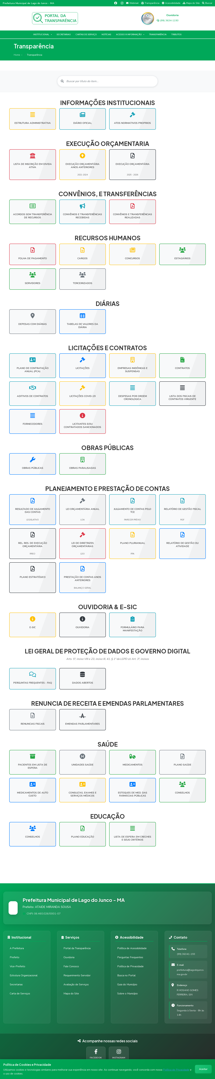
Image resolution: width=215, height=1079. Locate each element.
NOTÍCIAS (106, 34)
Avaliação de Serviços (76, 984)
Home (17, 54)
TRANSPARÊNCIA (158, 34)
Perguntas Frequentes (130, 957)
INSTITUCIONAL (41, 34)
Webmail (132, 3)
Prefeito (14, 957)
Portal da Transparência (77, 948)
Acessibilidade (171, 3)
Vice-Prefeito (17, 966)
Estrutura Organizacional (23, 975)
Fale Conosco (71, 966)
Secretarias (16, 984)
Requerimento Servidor (77, 975)
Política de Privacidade (176, 1069)
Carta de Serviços (20, 993)
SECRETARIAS (64, 34)
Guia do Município (127, 984)
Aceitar (203, 1069)
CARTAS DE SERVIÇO (86, 34)
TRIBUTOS (176, 34)
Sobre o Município (127, 993)
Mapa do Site (191, 3)
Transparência (150, 3)
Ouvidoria (68, 957)
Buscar (207, 3)
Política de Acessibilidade (132, 948)
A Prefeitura (17, 948)
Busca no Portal (126, 975)
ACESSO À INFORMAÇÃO (129, 34)
